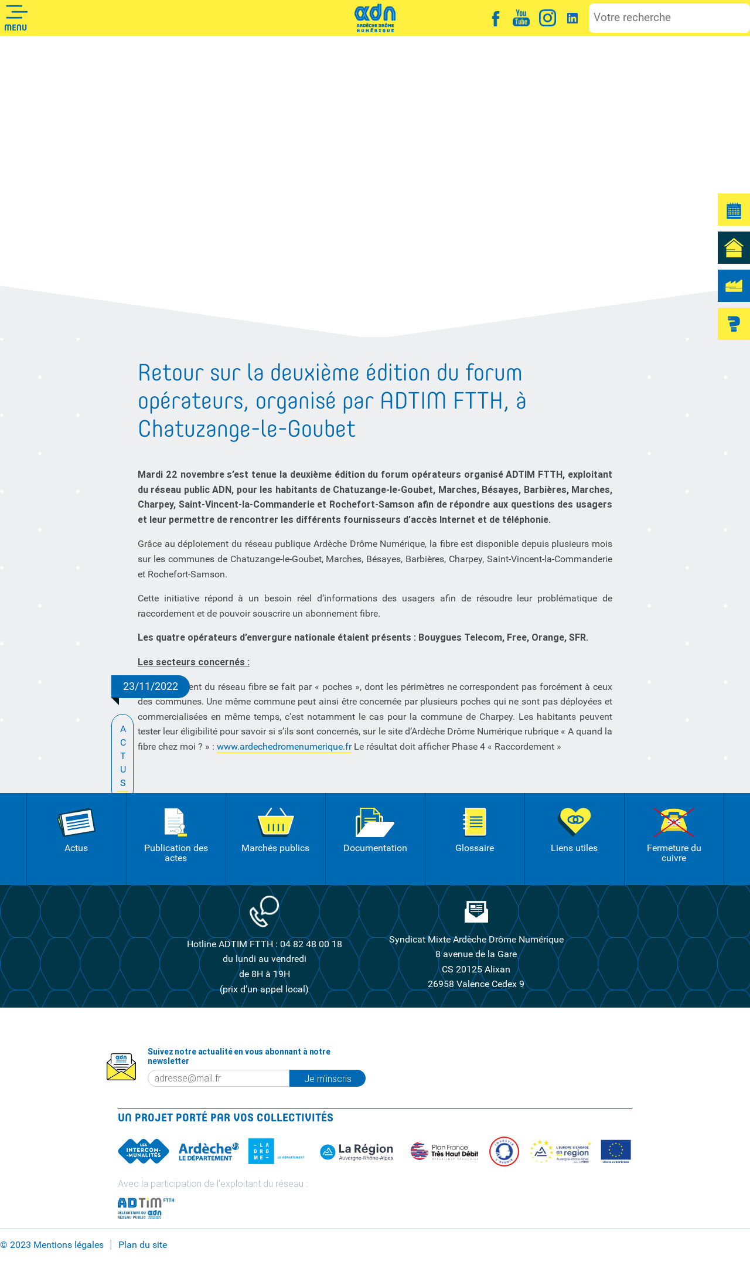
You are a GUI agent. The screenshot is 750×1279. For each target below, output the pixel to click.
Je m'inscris (328, 1078)
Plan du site (142, 1244)
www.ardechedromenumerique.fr (284, 746)
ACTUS (122, 757)
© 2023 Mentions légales (52, 1244)
